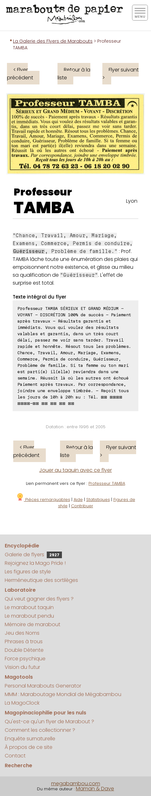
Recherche (18, 765)
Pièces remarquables (43, 500)
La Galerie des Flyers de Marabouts (53, 41)
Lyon (131, 201)
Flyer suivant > (120, 73)
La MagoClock (22, 703)
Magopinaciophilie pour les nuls (45, 712)
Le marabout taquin (29, 607)
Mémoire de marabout (32, 624)
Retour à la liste (73, 73)
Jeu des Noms (22, 633)
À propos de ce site (28, 747)
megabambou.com (75, 783)
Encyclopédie (22, 545)
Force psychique (25, 658)
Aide (78, 500)
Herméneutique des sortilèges (41, 580)
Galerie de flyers (33, 554)
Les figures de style (28, 571)
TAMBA (44, 208)
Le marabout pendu (29, 616)
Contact (15, 755)
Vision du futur (22, 667)
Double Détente (24, 650)
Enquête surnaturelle (30, 738)
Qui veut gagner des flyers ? (39, 598)
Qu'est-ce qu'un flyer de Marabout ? (49, 721)
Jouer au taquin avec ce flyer (75, 470)
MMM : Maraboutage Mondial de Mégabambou (63, 694)
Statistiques (98, 500)
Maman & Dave (95, 788)
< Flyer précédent (20, 73)
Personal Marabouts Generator (43, 685)
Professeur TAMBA (106, 483)
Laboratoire (20, 590)
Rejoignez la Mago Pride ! (35, 563)
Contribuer (82, 506)
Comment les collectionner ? (40, 730)
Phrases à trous (24, 641)
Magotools (19, 677)
